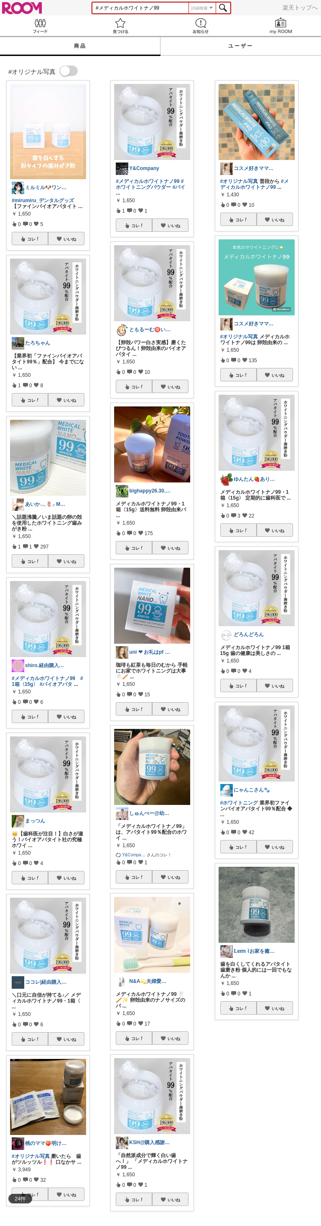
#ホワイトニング (239, 803)
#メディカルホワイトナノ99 (43, 678)
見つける (120, 25)
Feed (40, 25)
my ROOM (281, 25)
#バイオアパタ (56, 684)
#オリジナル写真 (31, 1156)
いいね (70, 239)
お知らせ (200, 25)
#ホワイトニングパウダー (149, 184)
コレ (33, 239)
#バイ (179, 187)
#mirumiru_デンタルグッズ (43, 200)
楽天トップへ (300, 7)
